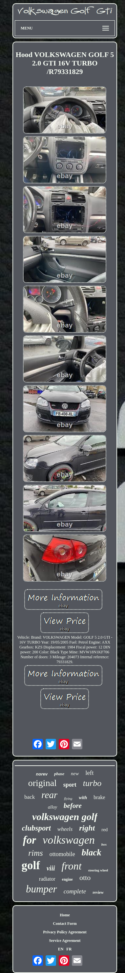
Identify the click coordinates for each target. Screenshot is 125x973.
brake (99, 797)
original (42, 783)
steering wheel (98, 870)
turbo (92, 783)
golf (31, 865)
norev (42, 774)
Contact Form (64, 923)
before (73, 806)
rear (49, 795)
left (89, 772)
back (29, 797)
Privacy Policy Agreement (64, 932)
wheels (65, 829)
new (75, 773)
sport (69, 784)
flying (68, 798)
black (91, 852)
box (104, 844)
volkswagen (69, 840)
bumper (41, 889)
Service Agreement (64, 940)
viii (51, 868)
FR (69, 949)
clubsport (36, 828)
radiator (47, 879)
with (83, 797)
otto (85, 877)
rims (35, 853)
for (29, 840)
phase (59, 773)
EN (61, 949)
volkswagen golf (64, 816)
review (98, 892)
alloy (52, 807)
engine (67, 879)
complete (75, 891)
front (72, 866)
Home (65, 915)
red (104, 829)
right (87, 828)
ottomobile (62, 854)
